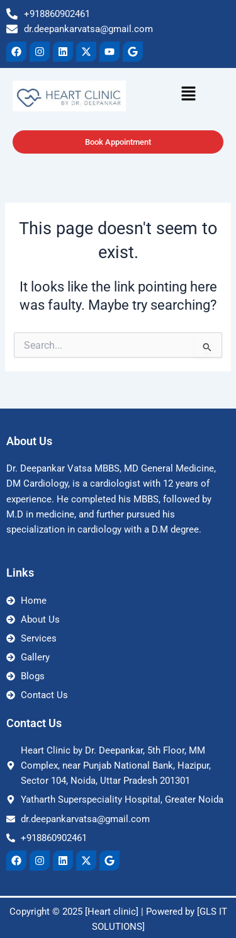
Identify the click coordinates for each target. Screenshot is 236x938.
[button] (169, 94)
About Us (29, 441)
